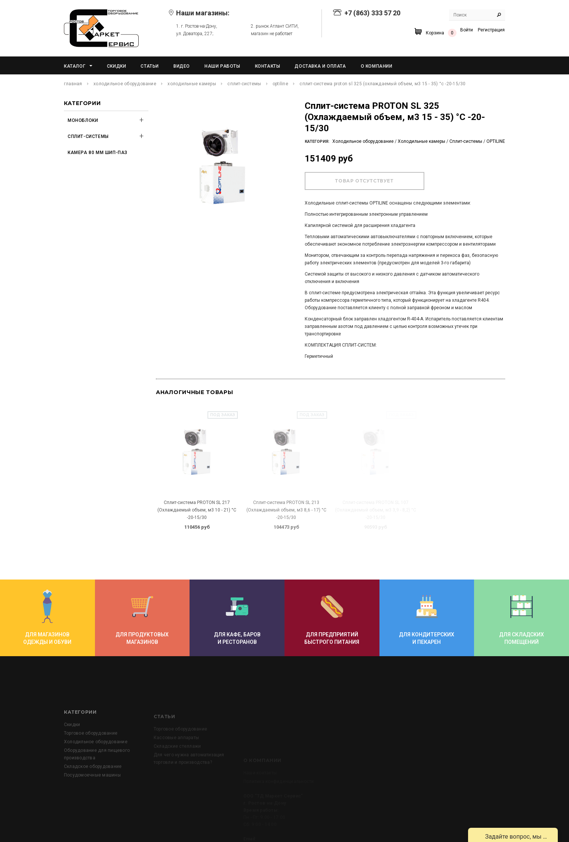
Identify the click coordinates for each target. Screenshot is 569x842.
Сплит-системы (244, 83)
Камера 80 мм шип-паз (97, 152)
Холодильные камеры (191, 83)
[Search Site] (477, 15)
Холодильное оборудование (124, 83)
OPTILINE (280, 83)
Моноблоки (83, 120)
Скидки (72, 757)
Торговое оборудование (90, 765)
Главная (73, 83)
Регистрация (491, 30)
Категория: (317, 141)
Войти (466, 30)
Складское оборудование (93, 799)
